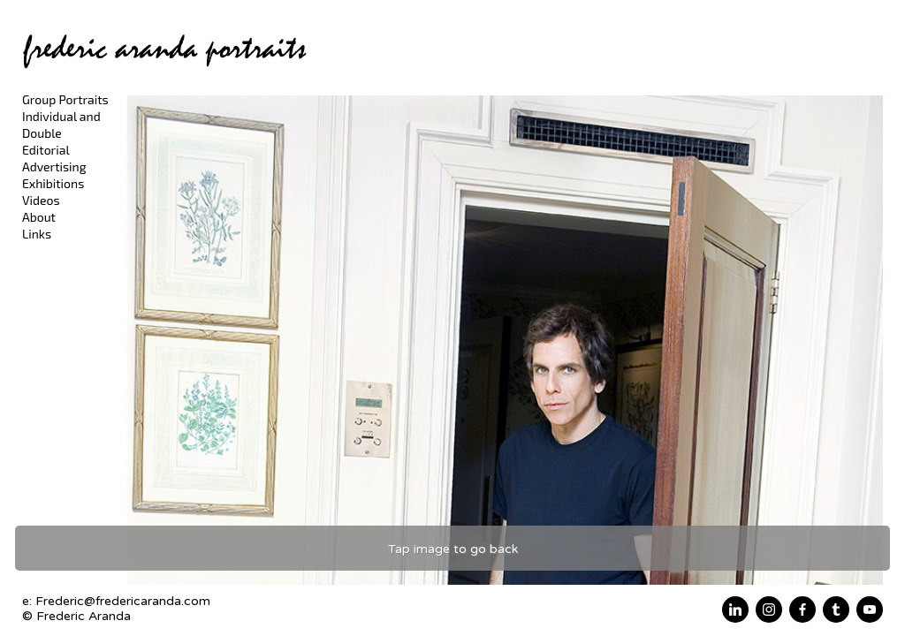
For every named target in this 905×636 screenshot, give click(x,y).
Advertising (54, 166)
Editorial (46, 149)
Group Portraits (65, 99)
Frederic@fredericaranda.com (122, 601)
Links (36, 233)
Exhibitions (53, 183)
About (39, 216)
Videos (41, 200)
